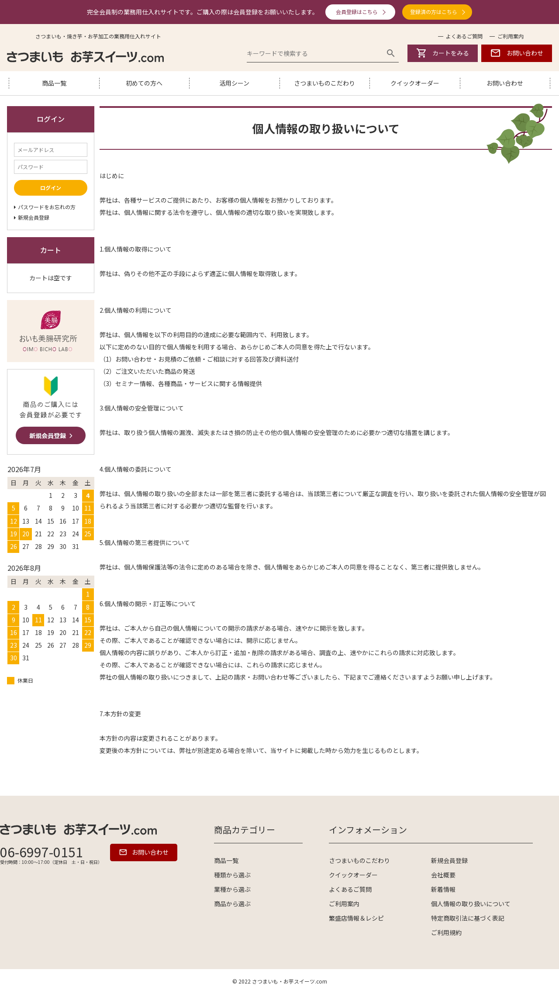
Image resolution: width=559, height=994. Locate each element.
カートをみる (442, 53)
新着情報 (443, 889)
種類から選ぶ (232, 874)
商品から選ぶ (232, 903)
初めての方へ (144, 83)
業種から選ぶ (232, 889)
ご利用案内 (510, 36)
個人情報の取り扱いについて (471, 903)
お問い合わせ (516, 53)
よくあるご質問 (464, 36)
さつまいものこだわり (324, 83)
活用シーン (234, 83)
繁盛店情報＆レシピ (356, 918)
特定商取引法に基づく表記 (467, 918)
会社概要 (443, 874)
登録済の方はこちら (433, 11)
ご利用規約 (446, 932)
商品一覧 (54, 83)
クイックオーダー (414, 83)
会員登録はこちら (357, 11)
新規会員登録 (449, 860)
